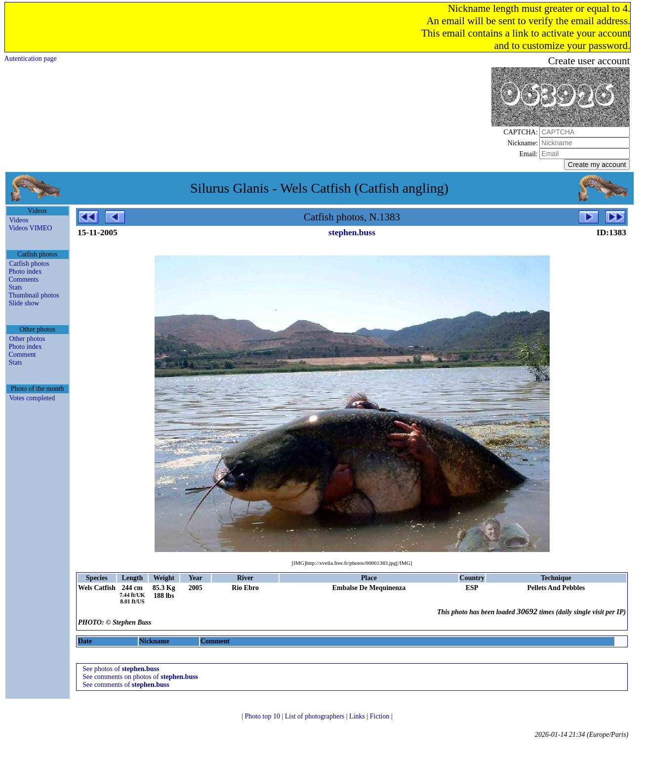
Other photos (27, 338)
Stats (15, 287)
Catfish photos (29, 263)
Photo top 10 (263, 716)
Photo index (25, 271)
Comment (22, 354)
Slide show (24, 303)
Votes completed (32, 398)
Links (357, 716)
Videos (19, 220)
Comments (24, 279)
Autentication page (30, 58)
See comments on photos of (140, 676)
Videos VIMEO (30, 228)
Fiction (380, 716)
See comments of (125, 684)
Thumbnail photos (34, 295)
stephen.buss (351, 232)
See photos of (121, 669)
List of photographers (315, 716)
